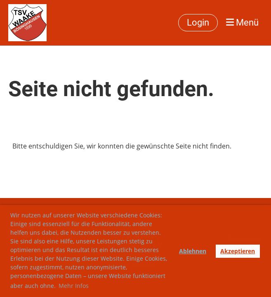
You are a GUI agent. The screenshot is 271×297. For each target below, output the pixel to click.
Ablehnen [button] (192, 251)
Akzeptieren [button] (237, 251)
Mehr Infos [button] (74, 286)
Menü (242, 22)
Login (198, 22)
